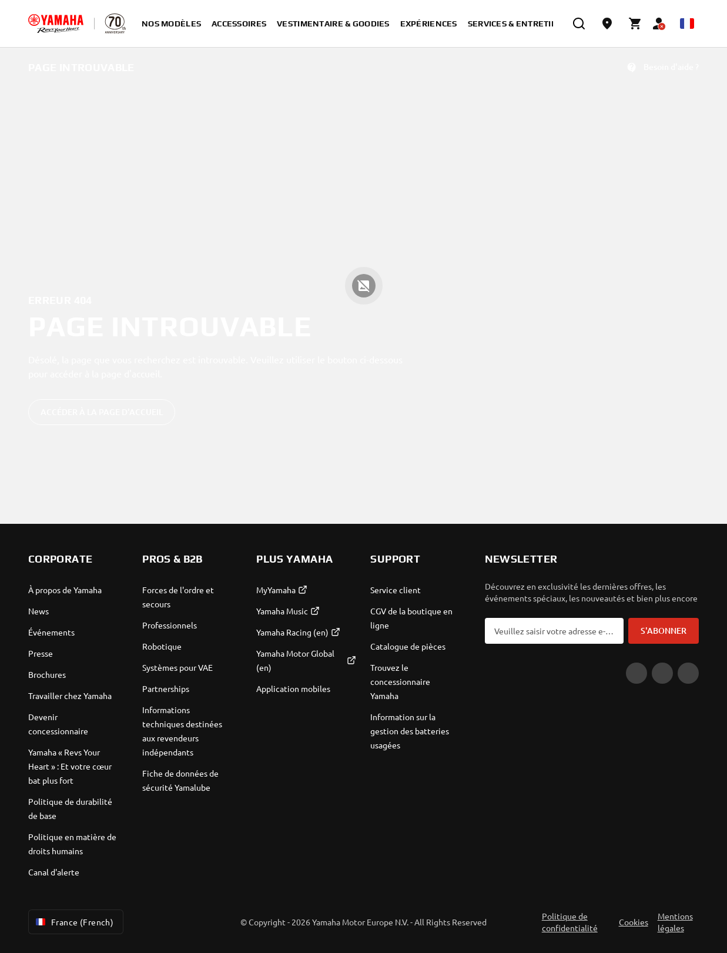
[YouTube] (636, 673)
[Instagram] (688, 673)
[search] (579, 23)
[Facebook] (662, 673)
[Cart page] (635, 23)
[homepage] (55, 23)
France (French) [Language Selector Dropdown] (73, 922)
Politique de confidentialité (570, 922)
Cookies (633, 922)
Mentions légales (675, 922)
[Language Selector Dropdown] (687, 23)
